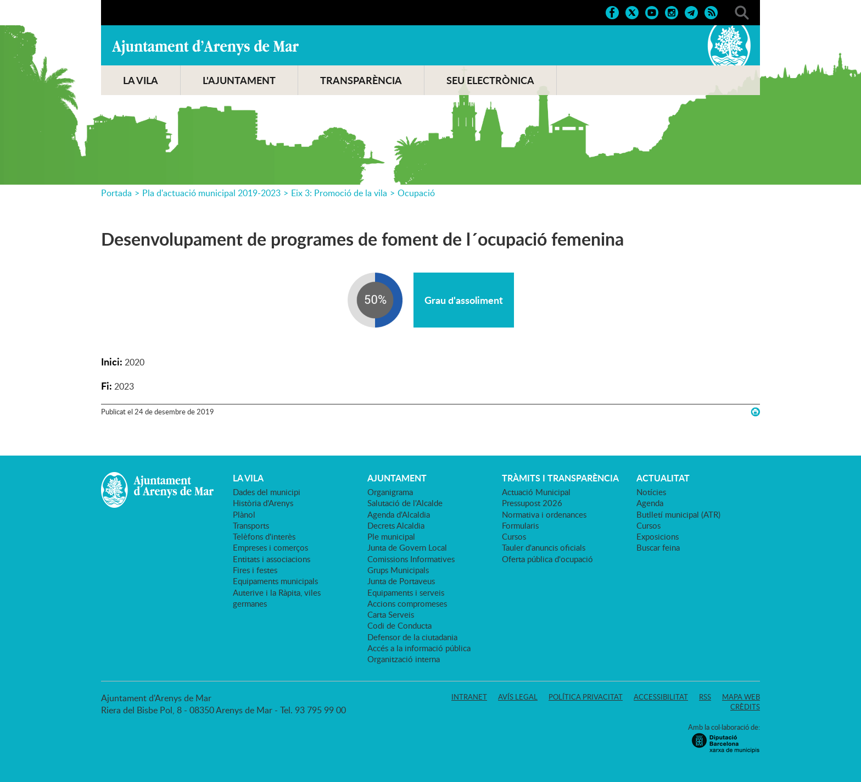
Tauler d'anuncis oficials (543, 547)
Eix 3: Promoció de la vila (339, 193)
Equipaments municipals (275, 580)
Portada (116, 193)
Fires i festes (255, 569)
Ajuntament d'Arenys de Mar (205, 47)
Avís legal (518, 697)
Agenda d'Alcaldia (398, 514)
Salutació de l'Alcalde (405, 502)
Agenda (649, 502)
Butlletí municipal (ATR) (678, 514)
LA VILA (140, 80)
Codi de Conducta (399, 625)
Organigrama (390, 491)
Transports (251, 525)
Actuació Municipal (536, 491)
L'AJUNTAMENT (239, 80)
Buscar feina (658, 547)
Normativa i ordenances (544, 514)
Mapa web (741, 697)
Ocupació (416, 193)
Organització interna (403, 658)
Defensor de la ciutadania (412, 636)
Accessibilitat (661, 697)
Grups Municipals (398, 569)
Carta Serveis (390, 614)
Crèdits (745, 707)
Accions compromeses (407, 603)
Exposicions (657, 536)
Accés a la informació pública (419, 647)
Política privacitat (586, 697)
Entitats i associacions (271, 558)
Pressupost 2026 (532, 502)
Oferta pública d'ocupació (547, 558)
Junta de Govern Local (407, 547)
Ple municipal (391, 536)
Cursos (514, 536)
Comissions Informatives (411, 558)
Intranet (469, 697)
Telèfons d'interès (264, 536)
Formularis (520, 525)
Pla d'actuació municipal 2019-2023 (211, 193)
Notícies (651, 491)
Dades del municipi (266, 491)
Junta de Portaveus (401, 580)
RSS (705, 697)
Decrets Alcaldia (395, 525)
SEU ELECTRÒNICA (490, 80)
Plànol (244, 514)
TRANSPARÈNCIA (361, 80)
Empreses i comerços (270, 547)
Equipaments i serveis (405, 592)
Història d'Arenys (263, 502)
